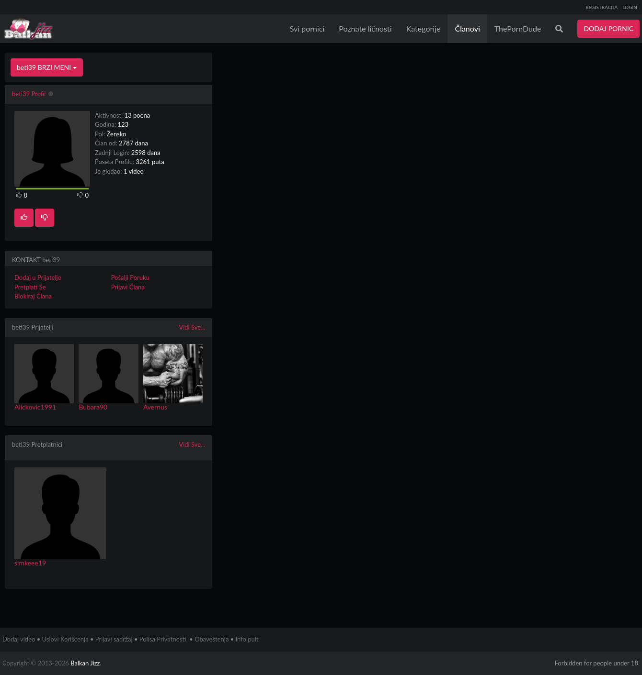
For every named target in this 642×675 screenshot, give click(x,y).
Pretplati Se (30, 287)
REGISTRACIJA (601, 7)
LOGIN (629, 7)
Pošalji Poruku (130, 277)
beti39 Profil (29, 94)
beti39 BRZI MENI (47, 67)
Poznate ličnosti (365, 28)
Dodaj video (18, 639)
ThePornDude (517, 28)
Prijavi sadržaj (114, 639)
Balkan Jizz (85, 663)
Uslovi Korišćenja (65, 639)
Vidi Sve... (192, 327)
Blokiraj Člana (33, 296)
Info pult (247, 639)
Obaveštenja (212, 639)
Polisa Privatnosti (162, 639)
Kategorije (423, 28)
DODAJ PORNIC (608, 28)
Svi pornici (307, 28)
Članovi (467, 28)
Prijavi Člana (128, 287)
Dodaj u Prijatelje (37, 277)
